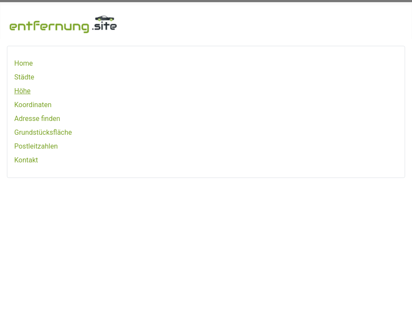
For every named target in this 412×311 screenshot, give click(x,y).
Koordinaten (32, 105)
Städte (24, 77)
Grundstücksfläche (43, 132)
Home (23, 63)
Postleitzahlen (36, 146)
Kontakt (26, 160)
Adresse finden (37, 118)
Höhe (22, 91)
